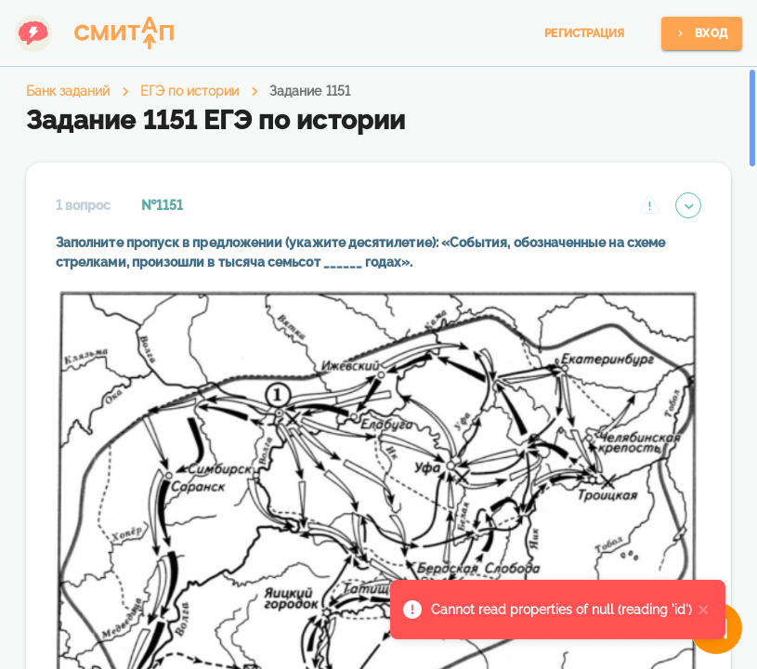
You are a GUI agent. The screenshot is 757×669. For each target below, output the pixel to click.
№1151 (162, 205)
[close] (704, 609)
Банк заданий (68, 91)
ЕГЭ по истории (189, 91)
